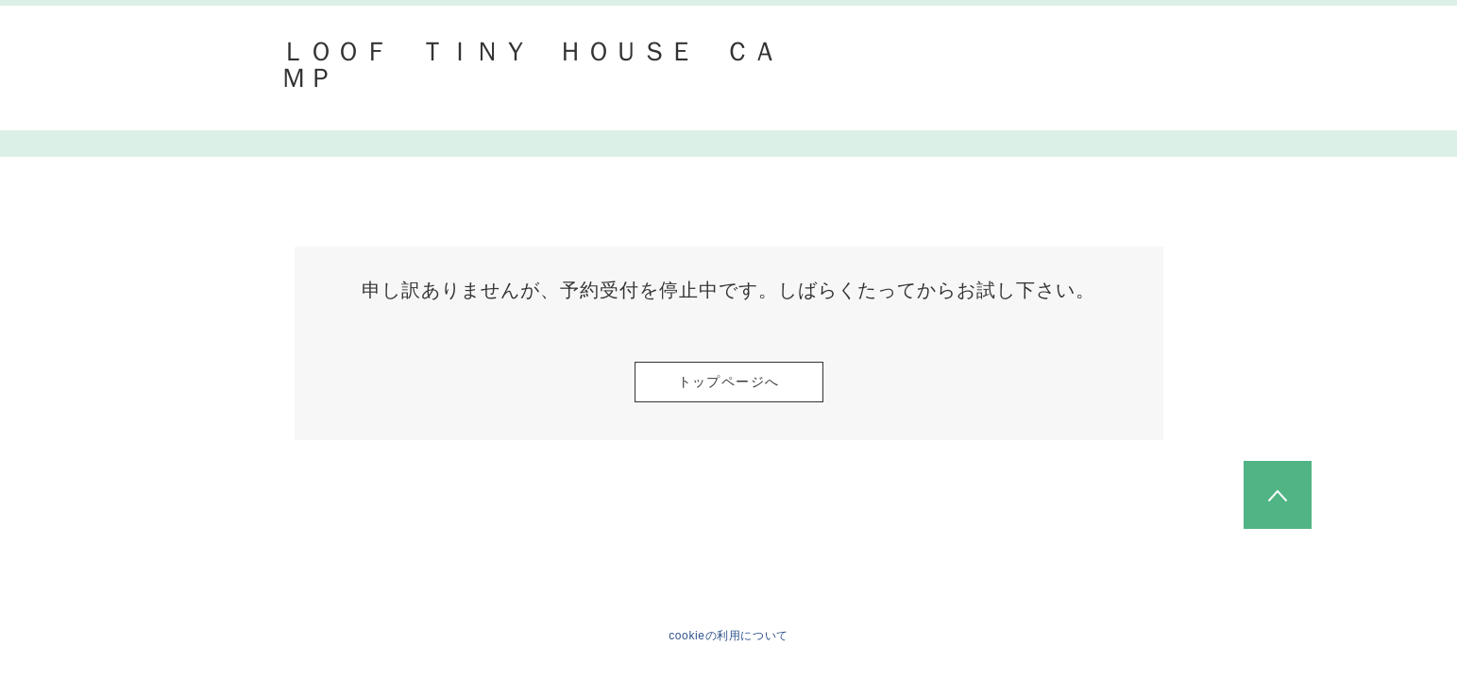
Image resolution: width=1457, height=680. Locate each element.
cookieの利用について (728, 635)
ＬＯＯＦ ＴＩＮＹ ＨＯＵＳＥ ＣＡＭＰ (530, 65)
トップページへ (729, 381)
